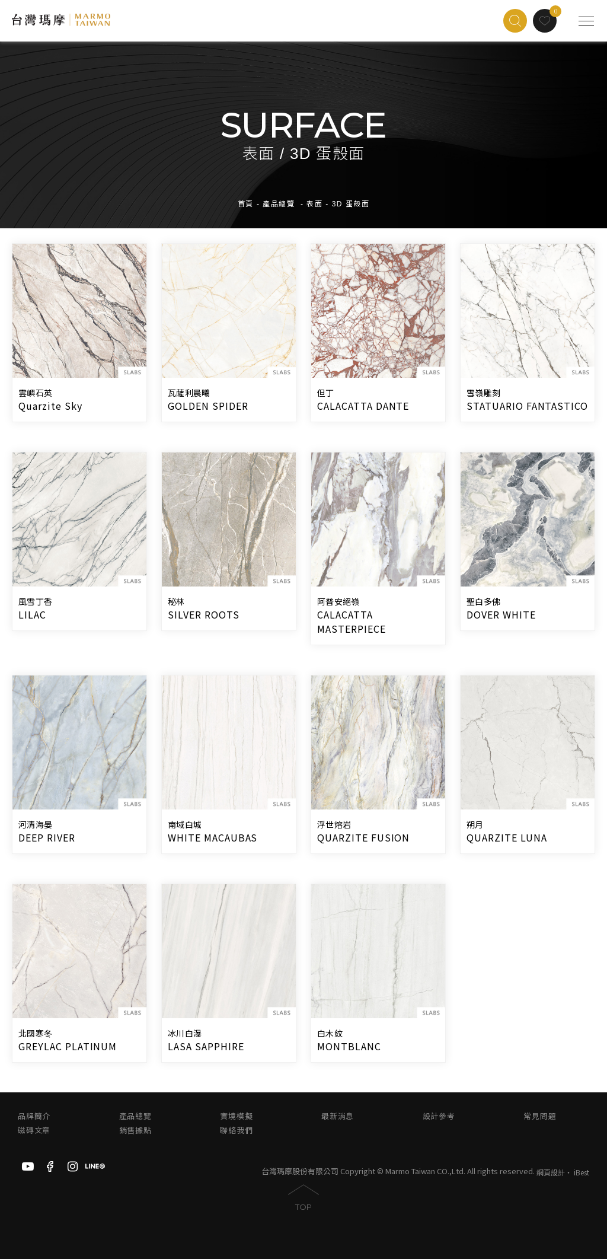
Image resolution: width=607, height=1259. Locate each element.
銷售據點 (135, 1130)
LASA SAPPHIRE (206, 1046)
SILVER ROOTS (203, 614)
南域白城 (185, 825)
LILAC (32, 614)
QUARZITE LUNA (507, 837)
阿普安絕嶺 (338, 602)
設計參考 (439, 1116)
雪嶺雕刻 (483, 393)
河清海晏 (35, 825)
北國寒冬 (35, 1033)
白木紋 (330, 1033)
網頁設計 (550, 1172)
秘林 (176, 602)
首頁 (246, 203)
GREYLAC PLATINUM (67, 1046)
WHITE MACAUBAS (212, 837)
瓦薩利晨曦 (189, 393)
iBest (581, 1172)
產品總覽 (279, 203)
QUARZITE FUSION (363, 837)
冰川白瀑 (185, 1033)
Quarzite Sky (50, 406)
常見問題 (539, 1116)
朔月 (475, 825)
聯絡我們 (236, 1130)
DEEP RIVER (46, 837)
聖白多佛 (483, 602)
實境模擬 (236, 1116)
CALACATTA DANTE (363, 406)
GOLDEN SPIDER (208, 406)
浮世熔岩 (334, 825)
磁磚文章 (34, 1130)
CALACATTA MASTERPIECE (351, 621)
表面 (314, 203)
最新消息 (337, 1116)
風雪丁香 (35, 602)
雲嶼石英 (35, 393)
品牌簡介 (34, 1116)
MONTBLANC (349, 1046)
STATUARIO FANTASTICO (527, 406)
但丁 (325, 393)
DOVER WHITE (501, 614)
